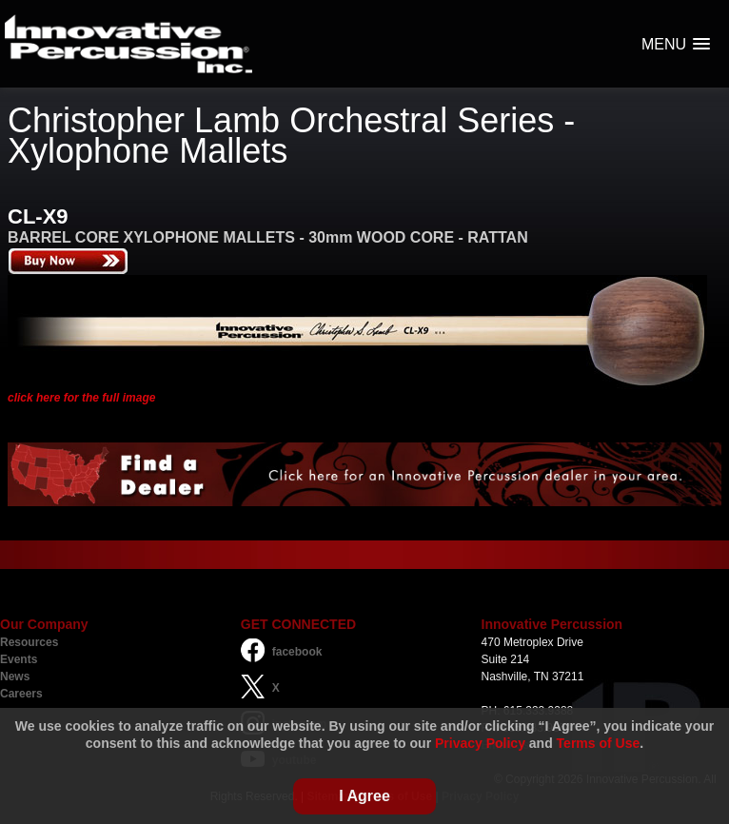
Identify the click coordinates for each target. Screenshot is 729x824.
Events (18, 659)
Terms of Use (598, 743)
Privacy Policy (480, 743)
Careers (21, 693)
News (15, 676)
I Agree (364, 796)
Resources (29, 642)
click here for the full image (81, 397)
